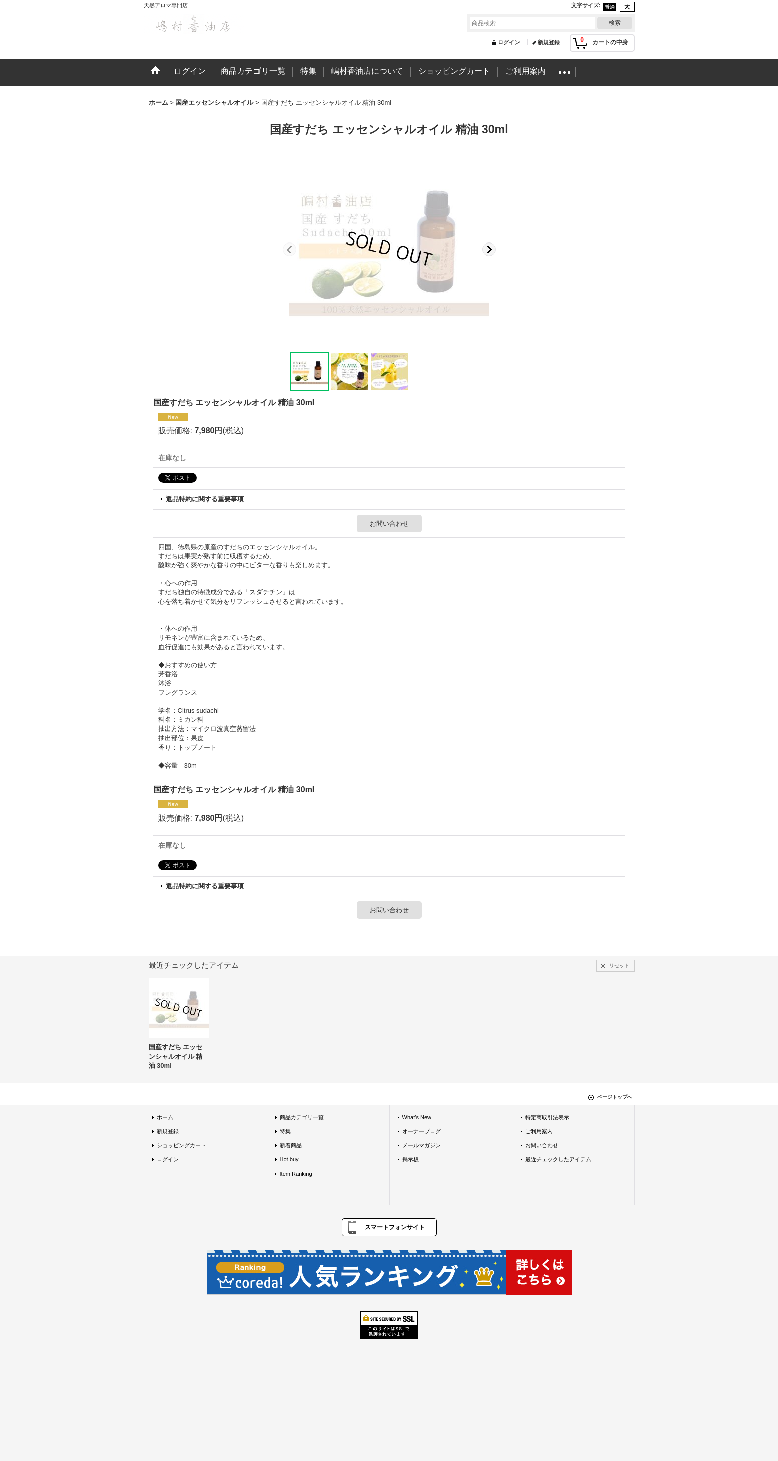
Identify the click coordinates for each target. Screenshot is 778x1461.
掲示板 (410, 1159)
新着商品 (291, 1145)
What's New (417, 1117)
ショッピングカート (181, 1145)
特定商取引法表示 (547, 1117)
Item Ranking (296, 1174)
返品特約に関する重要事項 (205, 499)
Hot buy (289, 1159)
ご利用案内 (539, 1131)
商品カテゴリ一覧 (302, 1117)
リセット (619, 965)
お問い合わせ (389, 523)
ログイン (509, 42)
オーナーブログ (421, 1131)
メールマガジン (421, 1145)
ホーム (165, 1117)
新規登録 (549, 42)
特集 (285, 1131)
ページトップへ (614, 1097)
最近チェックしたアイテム (558, 1159)
